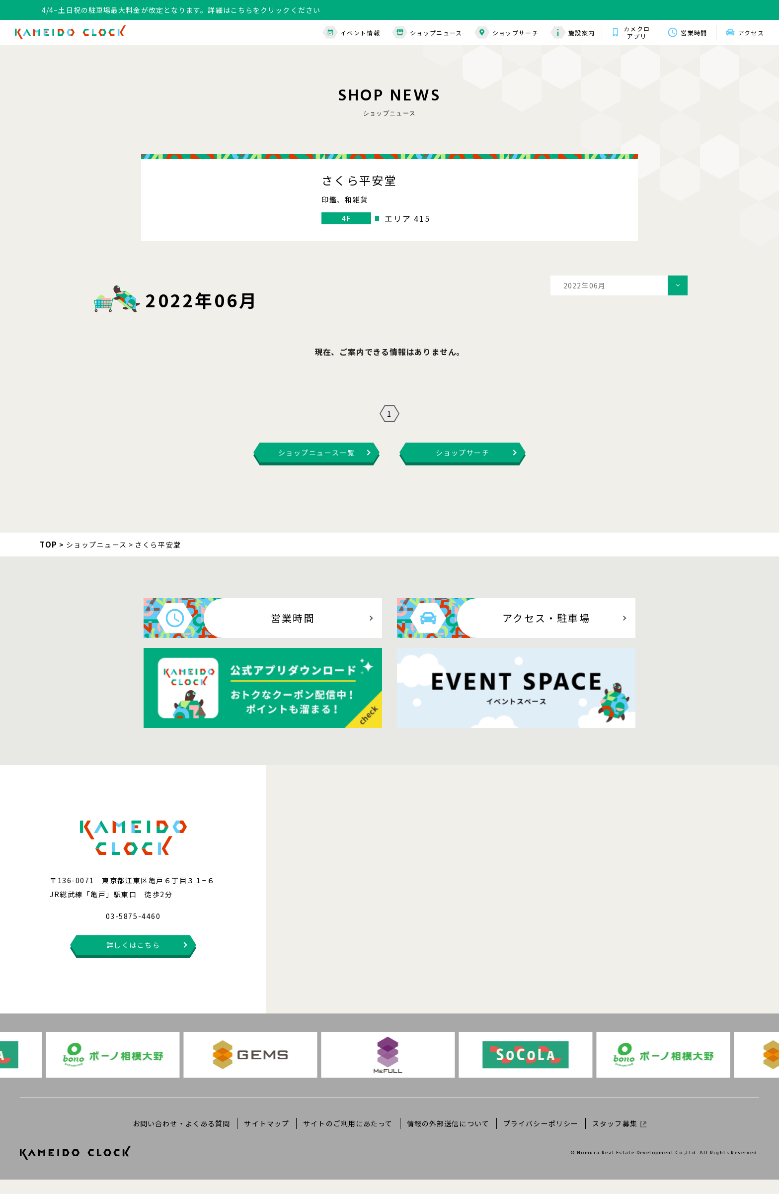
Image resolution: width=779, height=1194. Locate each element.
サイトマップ (266, 1137)
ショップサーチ (506, 32)
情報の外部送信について (448, 1137)
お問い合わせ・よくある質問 (182, 1137)
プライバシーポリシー (540, 1137)
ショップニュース (427, 32)
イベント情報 (351, 32)
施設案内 (572, 32)
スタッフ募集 (619, 1137)
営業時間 (694, 32)
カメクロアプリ (636, 32)
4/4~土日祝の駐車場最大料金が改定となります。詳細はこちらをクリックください (181, 10)
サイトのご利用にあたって (347, 1137)
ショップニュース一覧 (316, 467)
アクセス (751, 32)
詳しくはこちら (133, 959)
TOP (49, 558)
